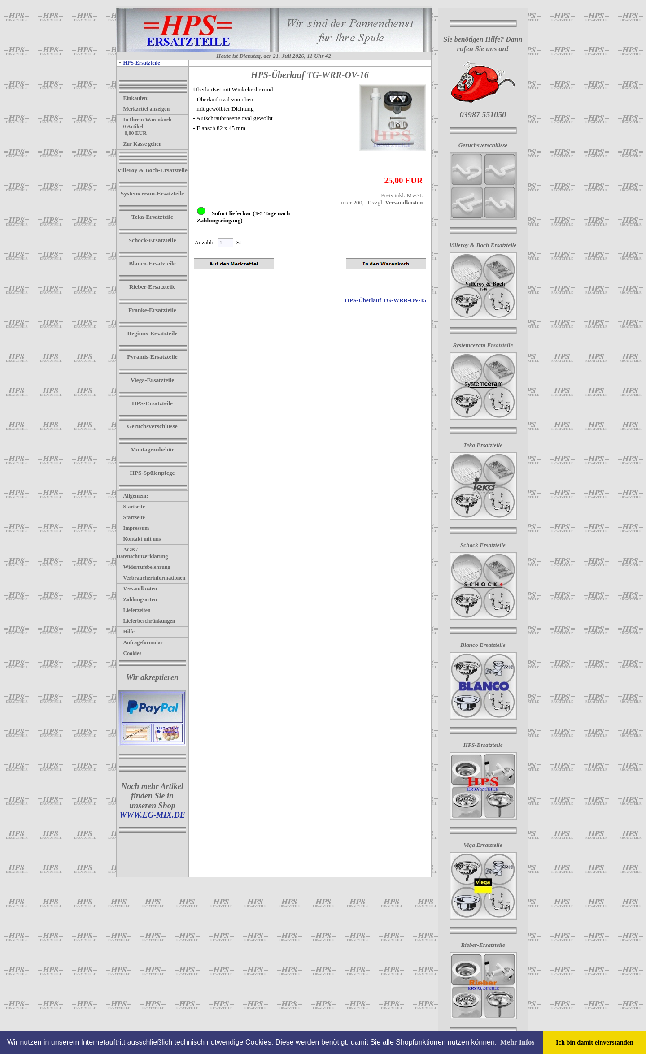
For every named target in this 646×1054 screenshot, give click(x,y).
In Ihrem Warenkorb (144, 120)
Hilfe (126, 632)
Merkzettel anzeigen (143, 109)
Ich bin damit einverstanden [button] (594, 1042)
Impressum (133, 528)
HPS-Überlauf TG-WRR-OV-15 (385, 300)
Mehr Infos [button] (517, 1042)
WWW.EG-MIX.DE (152, 815)
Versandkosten (137, 589)
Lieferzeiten (134, 610)
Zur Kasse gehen (139, 144)
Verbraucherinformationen (151, 578)
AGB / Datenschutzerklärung (142, 553)
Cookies (129, 653)
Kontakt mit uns (139, 539)
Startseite (131, 506)
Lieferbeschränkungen (146, 621)
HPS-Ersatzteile (138, 63)
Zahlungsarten (137, 599)
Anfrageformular (140, 642)
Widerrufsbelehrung (143, 567)
